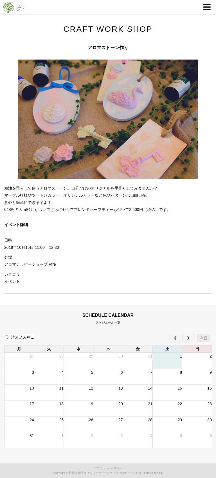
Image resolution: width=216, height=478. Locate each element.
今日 (204, 338)
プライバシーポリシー (108, 468)
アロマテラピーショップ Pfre (30, 264)
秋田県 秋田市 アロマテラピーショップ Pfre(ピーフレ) (103, 472)
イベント (12, 281)
